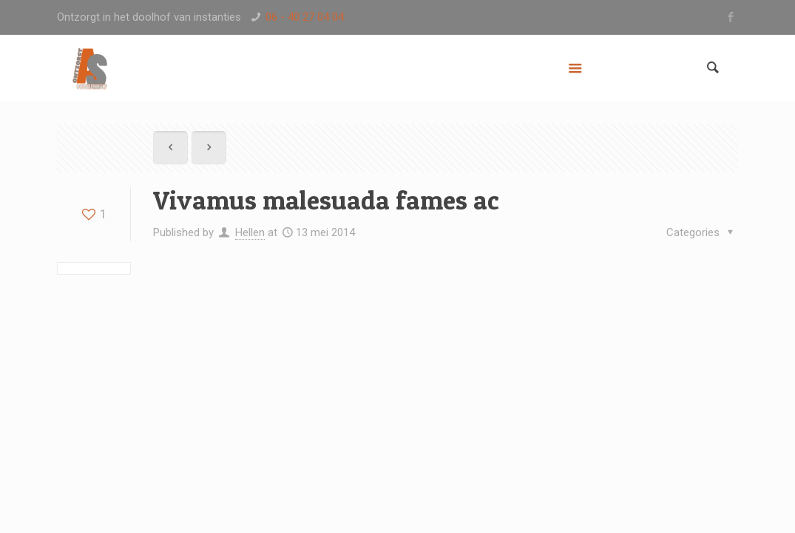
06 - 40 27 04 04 (304, 17)
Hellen (250, 232)
